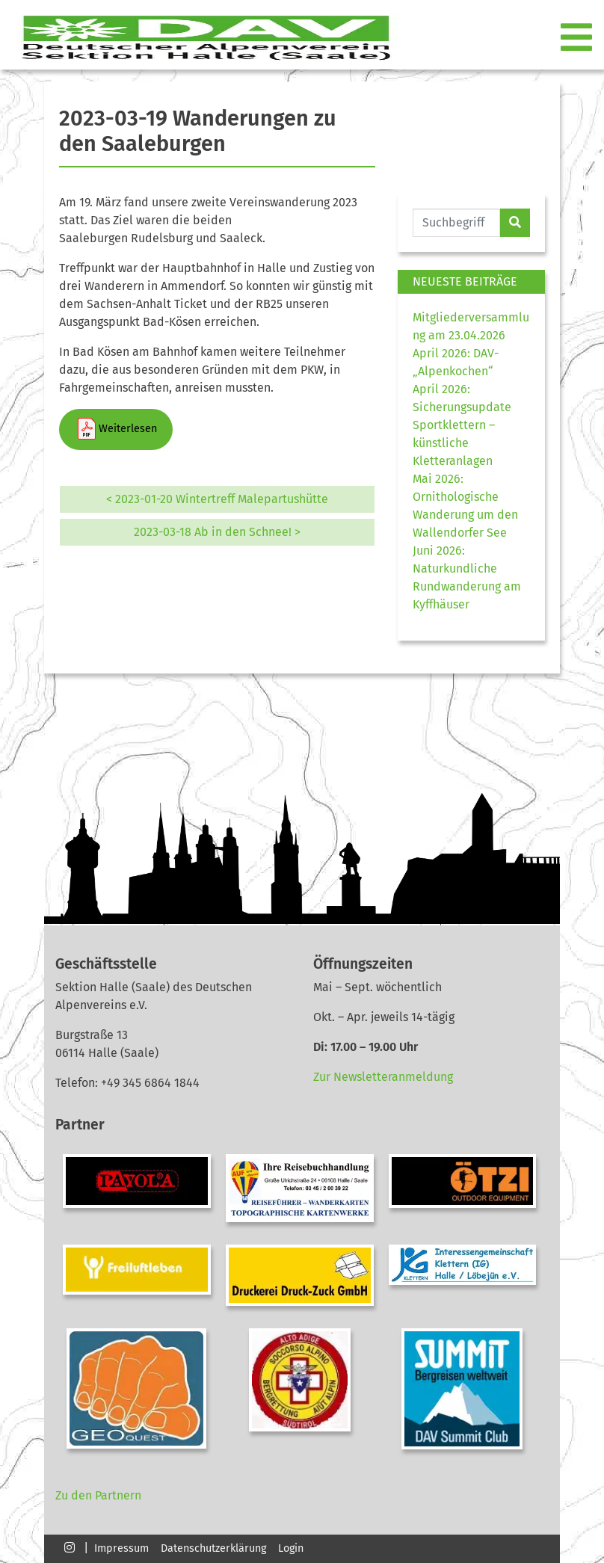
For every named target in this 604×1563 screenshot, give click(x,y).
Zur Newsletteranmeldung (383, 1077)
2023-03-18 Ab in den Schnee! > (217, 532)
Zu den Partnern (98, 1495)
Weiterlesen (116, 429)
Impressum (121, 1548)
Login (290, 1548)
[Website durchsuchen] (456, 223)
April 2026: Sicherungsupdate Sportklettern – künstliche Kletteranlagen (462, 425)
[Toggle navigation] (578, 38)
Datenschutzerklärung (213, 1548)
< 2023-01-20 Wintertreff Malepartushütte (217, 499)
